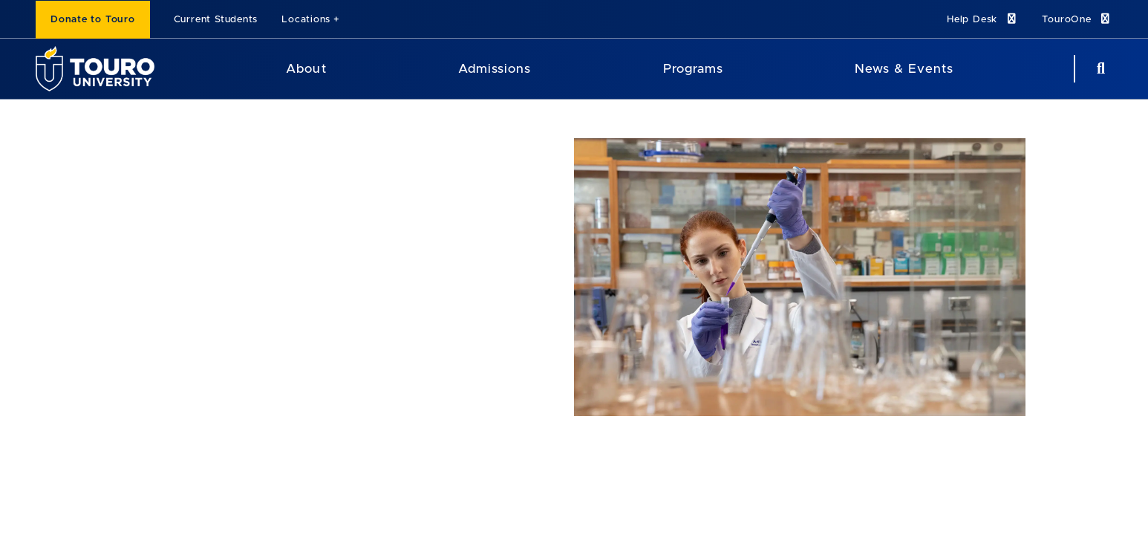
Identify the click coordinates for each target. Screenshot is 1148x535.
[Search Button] (1099, 68)
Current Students (216, 20)
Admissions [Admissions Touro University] (494, 68)
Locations (305, 20)
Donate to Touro (92, 20)
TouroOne (1077, 19)
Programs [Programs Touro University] (693, 68)
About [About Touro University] (306, 68)
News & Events (904, 68)
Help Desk (982, 19)
